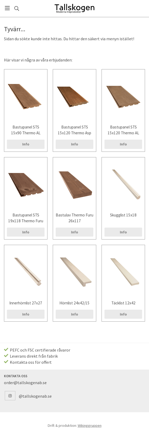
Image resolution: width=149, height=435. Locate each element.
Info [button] (25, 144)
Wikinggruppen (90, 425)
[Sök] (16, 8)
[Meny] (7, 8)
